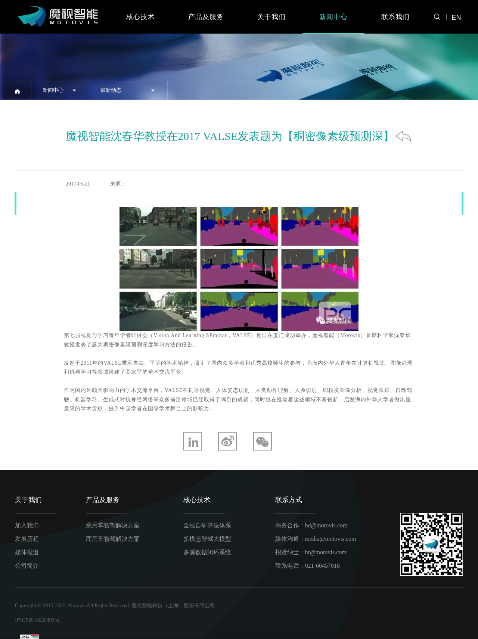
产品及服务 (206, 17)
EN (456, 17)
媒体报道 (27, 552)
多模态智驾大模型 (207, 539)
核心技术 (140, 17)
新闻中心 (333, 17)
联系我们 (395, 17)
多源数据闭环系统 (207, 552)
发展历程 (27, 539)
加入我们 (27, 525)
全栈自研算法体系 (207, 525)
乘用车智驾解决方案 (113, 525)
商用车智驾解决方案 (113, 539)
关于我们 (271, 17)
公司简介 (27, 565)
